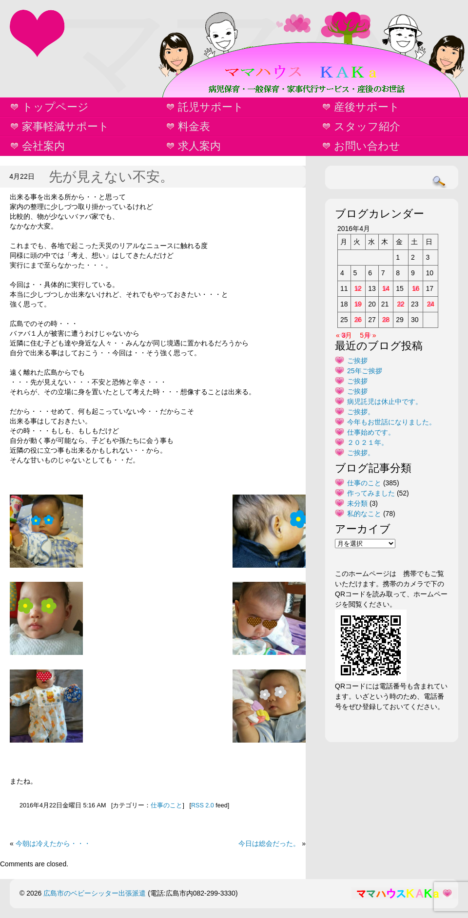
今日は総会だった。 (269, 843)
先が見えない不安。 (111, 176)
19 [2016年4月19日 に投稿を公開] (358, 304)
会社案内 (43, 146)
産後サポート (367, 107)
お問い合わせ (367, 146)
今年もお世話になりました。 (391, 422)
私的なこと (364, 513)
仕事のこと (166, 805)
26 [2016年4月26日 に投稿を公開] (358, 320)
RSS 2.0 (202, 805)
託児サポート (211, 107)
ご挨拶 (357, 360)
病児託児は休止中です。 (384, 401)
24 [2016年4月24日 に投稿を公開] (430, 304)
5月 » (368, 335)
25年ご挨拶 (364, 371)
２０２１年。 (367, 442)
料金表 (194, 126)
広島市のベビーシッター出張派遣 (94, 893)
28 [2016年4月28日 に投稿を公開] (386, 320)
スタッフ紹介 (367, 126)
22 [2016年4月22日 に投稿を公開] (401, 304)
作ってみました (371, 493)
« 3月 (344, 335)
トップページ (55, 107)
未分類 (357, 503)
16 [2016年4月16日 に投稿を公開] (416, 288)
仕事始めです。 (371, 432)
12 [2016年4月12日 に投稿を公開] (358, 288)
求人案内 (199, 146)
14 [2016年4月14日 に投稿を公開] (386, 288)
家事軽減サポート (65, 126)
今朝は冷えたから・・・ (53, 843)
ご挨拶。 (360, 412)
